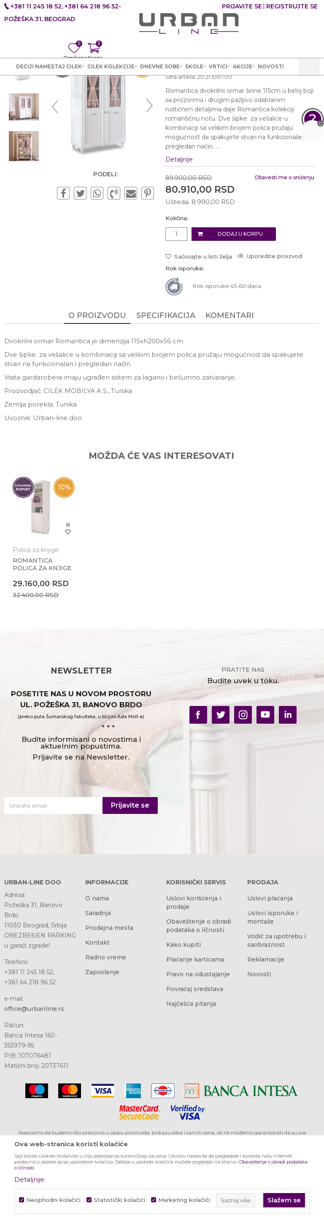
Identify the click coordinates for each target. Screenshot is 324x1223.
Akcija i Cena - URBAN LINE (43, 88)
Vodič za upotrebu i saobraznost (276, 1024)
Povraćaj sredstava (194, 1072)
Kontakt (97, 1026)
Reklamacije (265, 1043)
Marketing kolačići (184, 1200)
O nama (97, 982)
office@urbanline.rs (34, 1092)
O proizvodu (97, 398)
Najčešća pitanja (191, 1087)
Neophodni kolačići (53, 1200)
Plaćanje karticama (195, 1043)
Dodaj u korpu (239, 317)
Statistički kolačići (119, 1200)
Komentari (229, 398)
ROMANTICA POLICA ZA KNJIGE (42, 646)
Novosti (259, 1057)
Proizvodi (102, 88)
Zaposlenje (102, 1055)
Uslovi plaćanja (270, 982)
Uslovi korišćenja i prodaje (193, 986)
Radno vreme (105, 1041)
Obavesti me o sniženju (283, 260)
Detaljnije (179, 242)
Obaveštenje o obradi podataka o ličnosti (198, 1009)
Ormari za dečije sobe (193, 88)
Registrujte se (292, 6)
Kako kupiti (183, 1028)
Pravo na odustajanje (198, 1057)
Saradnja (98, 996)
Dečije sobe (139, 88)
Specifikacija (165, 398)
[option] (23, 150)
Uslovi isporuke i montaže (272, 1001)
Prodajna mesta (109, 1011)
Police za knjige (36, 632)
